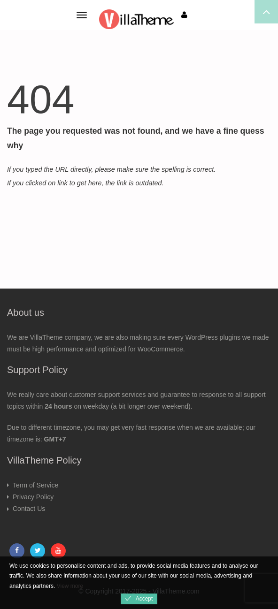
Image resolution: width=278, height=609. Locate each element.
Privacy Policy (33, 497)
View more (70, 586)
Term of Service (35, 485)
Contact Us (29, 508)
